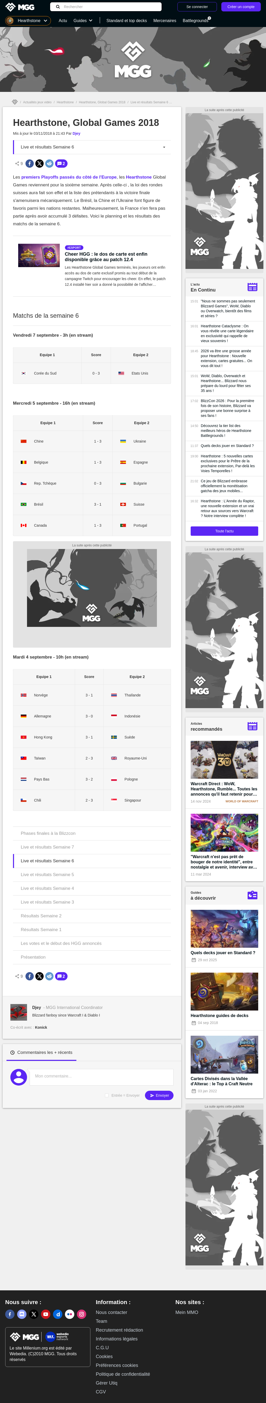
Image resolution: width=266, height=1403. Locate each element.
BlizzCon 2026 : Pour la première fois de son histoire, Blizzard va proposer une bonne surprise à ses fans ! (227, 408)
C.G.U (102, 1347)
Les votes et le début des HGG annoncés (61, 943)
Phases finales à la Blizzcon (48, 833)
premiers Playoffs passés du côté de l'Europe (69, 177)
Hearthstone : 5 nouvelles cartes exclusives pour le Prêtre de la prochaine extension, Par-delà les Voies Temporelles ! (228, 463)
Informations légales (117, 1338)
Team (101, 1321)
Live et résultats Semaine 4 (47, 888)
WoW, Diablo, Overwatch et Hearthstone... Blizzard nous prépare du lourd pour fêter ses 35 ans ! (226, 383)
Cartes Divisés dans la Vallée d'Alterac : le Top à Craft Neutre (221, 1081)
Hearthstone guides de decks (219, 1015)
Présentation (33, 957)
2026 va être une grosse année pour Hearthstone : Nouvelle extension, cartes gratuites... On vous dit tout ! (226, 358)
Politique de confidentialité (123, 1374)
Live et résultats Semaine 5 (47, 874)
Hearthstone (65, 102)
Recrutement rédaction (119, 1330)
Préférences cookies (117, 1365)
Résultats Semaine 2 (41, 915)
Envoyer (159, 1095)
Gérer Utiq (106, 1383)
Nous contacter (111, 1312)
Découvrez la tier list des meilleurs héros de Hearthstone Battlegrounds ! (226, 431)
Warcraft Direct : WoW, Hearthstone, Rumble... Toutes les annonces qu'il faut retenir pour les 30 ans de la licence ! (224, 789)
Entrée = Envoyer (125, 1095)
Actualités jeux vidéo (37, 102)
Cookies (104, 1356)
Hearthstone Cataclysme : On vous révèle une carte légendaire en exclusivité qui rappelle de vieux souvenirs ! (227, 333)
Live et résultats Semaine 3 (47, 902)
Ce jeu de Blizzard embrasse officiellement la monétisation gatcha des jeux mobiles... (224, 486)
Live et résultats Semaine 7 (47, 847)
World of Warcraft (241, 801)
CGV (101, 1391)
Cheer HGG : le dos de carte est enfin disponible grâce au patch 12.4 (106, 257)
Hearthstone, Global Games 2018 (102, 102)
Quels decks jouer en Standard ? (227, 446)
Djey (77, 133)
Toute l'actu (224, 531)
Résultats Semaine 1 (41, 929)
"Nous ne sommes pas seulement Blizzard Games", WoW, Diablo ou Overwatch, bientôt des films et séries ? (228, 308)
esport (75, 247)
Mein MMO (186, 1312)
